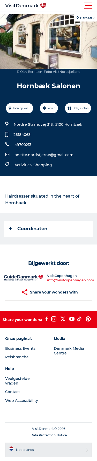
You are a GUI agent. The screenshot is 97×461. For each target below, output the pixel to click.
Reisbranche (17, 357)
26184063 (22, 134)
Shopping (42, 165)
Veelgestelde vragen (17, 381)
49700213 (22, 144)
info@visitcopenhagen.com (70, 280)
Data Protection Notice (49, 435)
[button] (72, 6)
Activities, (23, 165)
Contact (12, 391)
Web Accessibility (21, 400)
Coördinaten (28, 229)
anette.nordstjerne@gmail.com (44, 154)
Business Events (20, 348)
